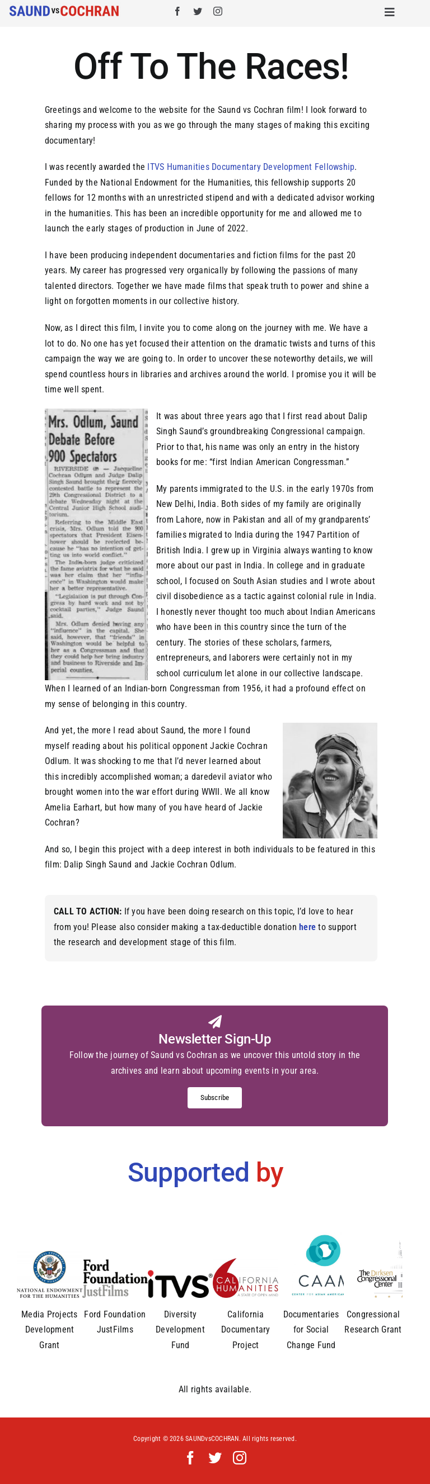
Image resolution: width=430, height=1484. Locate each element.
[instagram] (217, 11)
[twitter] (197, 11)
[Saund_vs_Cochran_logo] (65, 6)
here (306, 927)
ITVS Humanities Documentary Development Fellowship (250, 167)
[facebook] (177, 11)
